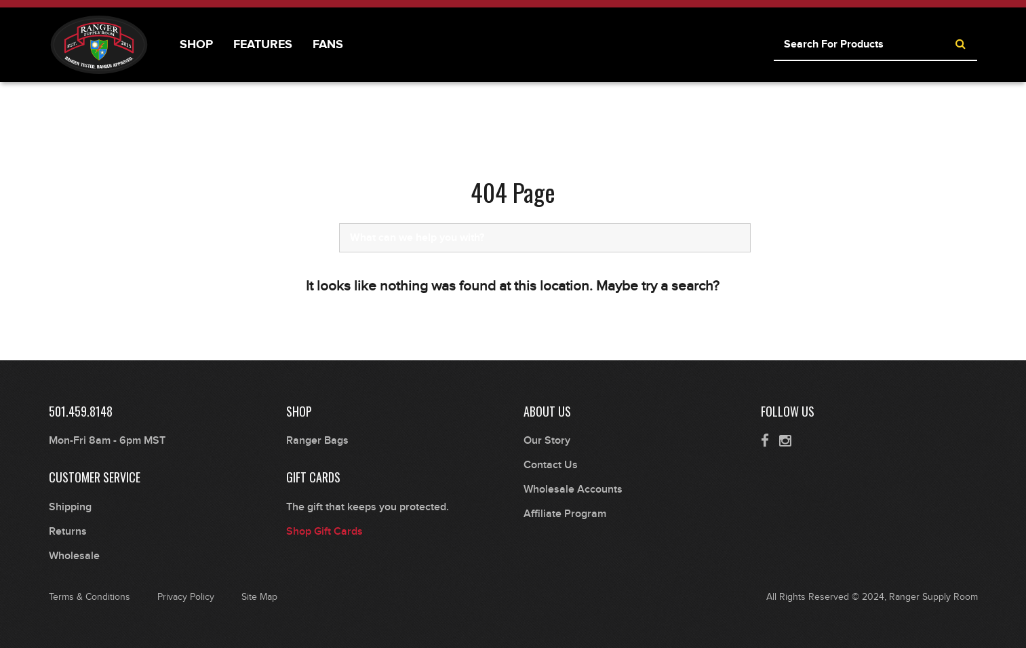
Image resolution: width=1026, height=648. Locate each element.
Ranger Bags (317, 440)
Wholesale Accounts (573, 489)
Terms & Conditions (89, 597)
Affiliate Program (565, 514)
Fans (328, 44)
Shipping (70, 507)
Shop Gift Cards (324, 531)
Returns (68, 531)
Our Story (547, 440)
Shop (196, 44)
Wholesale (74, 556)
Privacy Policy (185, 597)
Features (262, 44)
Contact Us (551, 465)
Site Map (259, 597)
